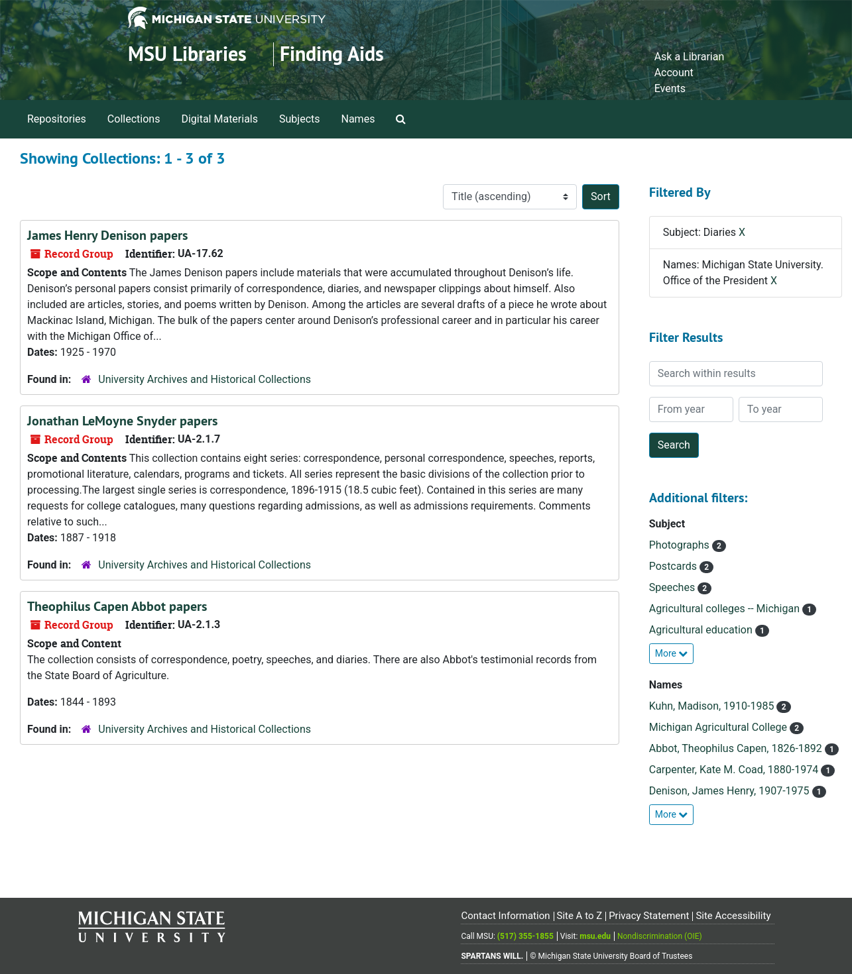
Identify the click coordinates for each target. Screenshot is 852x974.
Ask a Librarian (689, 56)
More (671, 653)
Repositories (56, 119)
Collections (133, 119)
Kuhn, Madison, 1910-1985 (713, 706)
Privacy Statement (649, 916)
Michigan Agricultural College (719, 727)
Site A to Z (579, 916)
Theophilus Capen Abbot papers (117, 606)
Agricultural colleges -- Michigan (725, 608)
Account (674, 72)
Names (358, 119)
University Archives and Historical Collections (204, 379)
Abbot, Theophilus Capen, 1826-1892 (737, 748)
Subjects (299, 119)
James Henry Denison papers (107, 235)
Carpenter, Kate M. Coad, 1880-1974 (735, 769)
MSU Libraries (187, 54)
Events (670, 88)
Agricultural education (702, 629)
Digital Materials (219, 119)
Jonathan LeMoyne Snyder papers (122, 420)
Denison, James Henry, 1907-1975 (730, 791)
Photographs (680, 545)
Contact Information (505, 916)
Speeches (673, 587)
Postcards (674, 566)
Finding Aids (332, 54)
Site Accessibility (733, 916)
